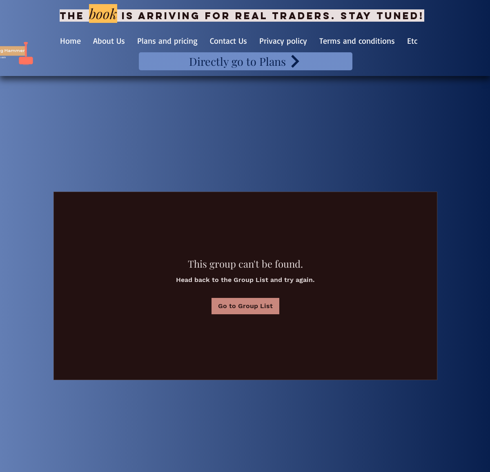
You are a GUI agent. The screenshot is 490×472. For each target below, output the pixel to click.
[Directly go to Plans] (245, 61)
